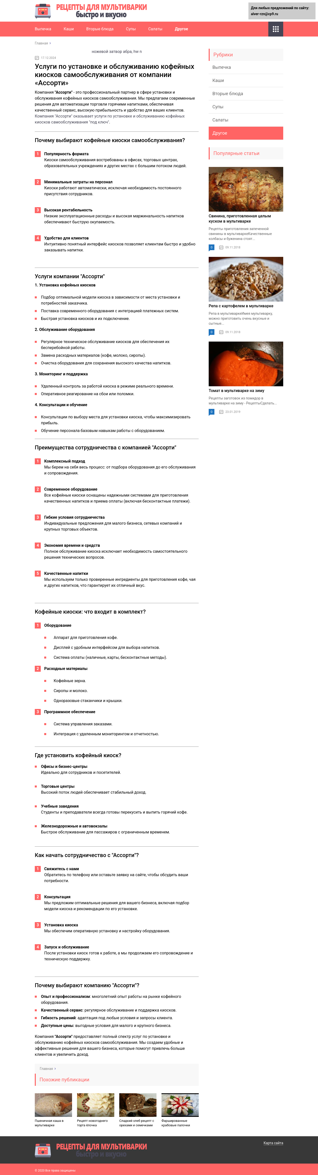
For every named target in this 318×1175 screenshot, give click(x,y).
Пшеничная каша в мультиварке (49, 1123)
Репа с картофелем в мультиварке (241, 306)
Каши (69, 29)
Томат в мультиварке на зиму (236, 390)
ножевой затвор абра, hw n (117, 51)
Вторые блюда (100, 29)
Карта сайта (273, 1143)
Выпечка (43, 29)
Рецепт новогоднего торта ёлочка (92, 1123)
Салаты (155, 29)
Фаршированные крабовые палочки (175, 1123)
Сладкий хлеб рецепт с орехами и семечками (136, 1123)
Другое (181, 29)
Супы (131, 29)
